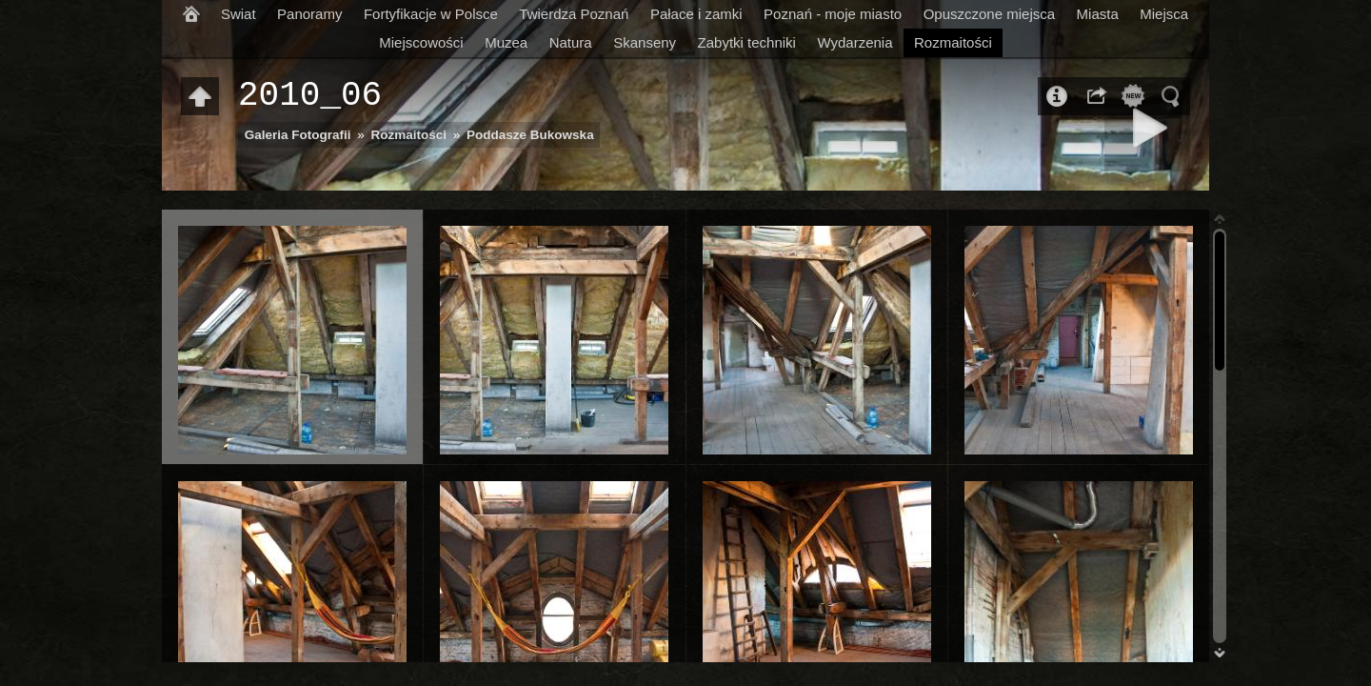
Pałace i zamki (696, 14)
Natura (570, 42)
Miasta (1098, 14)
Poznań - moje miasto (833, 14)
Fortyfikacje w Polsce (431, 14)
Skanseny (644, 42)
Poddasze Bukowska (530, 135)
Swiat (238, 14)
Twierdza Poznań (573, 14)
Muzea (506, 42)
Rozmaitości (953, 42)
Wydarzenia (854, 42)
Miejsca (1164, 14)
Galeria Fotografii (298, 135)
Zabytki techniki (747, 42)
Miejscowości (421, 42)
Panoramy (309, 14)
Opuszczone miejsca (989, 14)
